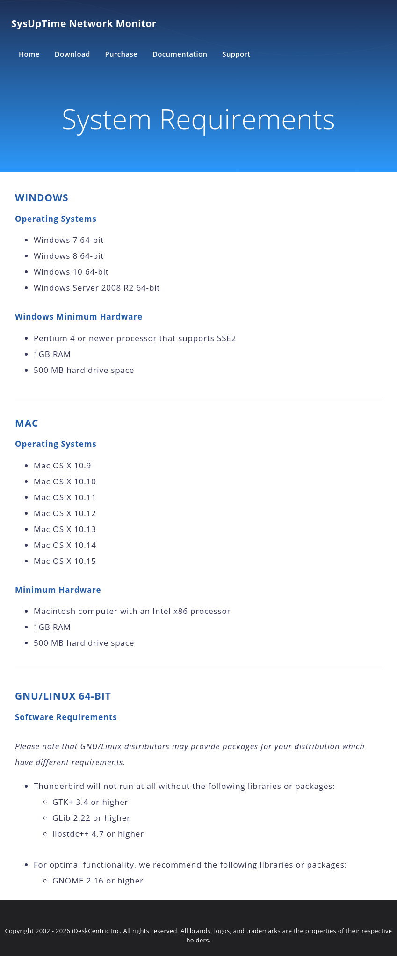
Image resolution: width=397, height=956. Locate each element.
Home (29, 53)
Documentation (179, 53)
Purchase (121, 53)
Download (72, 53)
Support (236, 53)
